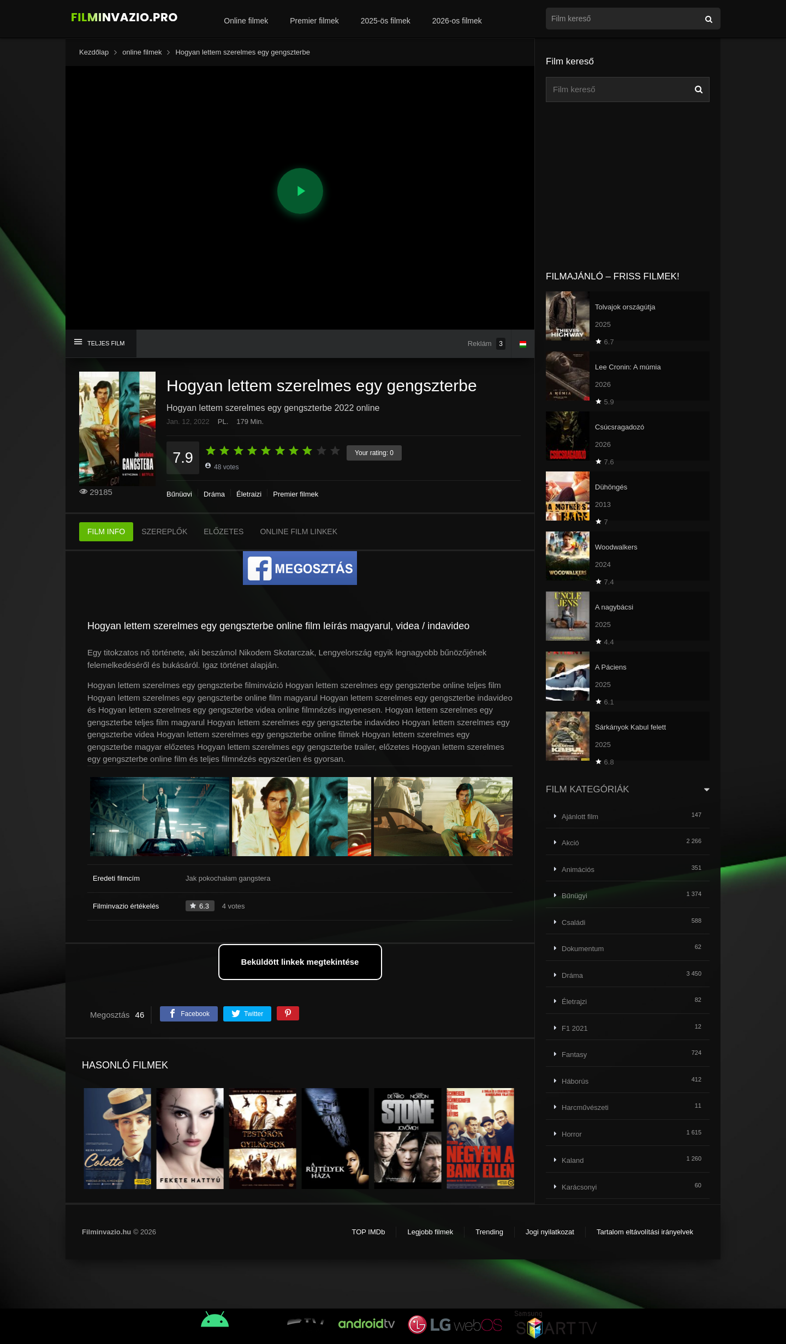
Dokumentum (583, 949)
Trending (489, 1232)
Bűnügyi (179, 494)
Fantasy (574, 1054)
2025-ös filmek (385, 20)
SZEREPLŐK (164, 531)
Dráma (214, 494)
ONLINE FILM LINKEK (298, 531)
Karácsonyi (579, 1187)
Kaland (572, 1160)
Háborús (575, 1081)
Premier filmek (314, 20)
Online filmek (246, 20)
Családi (573, 922)
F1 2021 (575, 1028)
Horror (572, 1134)
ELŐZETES (223, 531)
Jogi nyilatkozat (550, 1232)
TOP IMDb (368, 1232)
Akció (570, 843)
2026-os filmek (457, 20)
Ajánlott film (580, 817)
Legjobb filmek (430, 1232)
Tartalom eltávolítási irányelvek (645, 1232)
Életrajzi (248, 494)
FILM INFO (106, 531)
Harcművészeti (585, 1107)
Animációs (578, 869)
